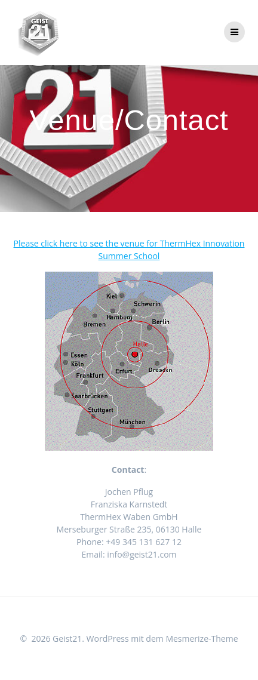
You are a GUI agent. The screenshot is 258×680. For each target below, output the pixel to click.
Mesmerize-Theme (201, 638)
